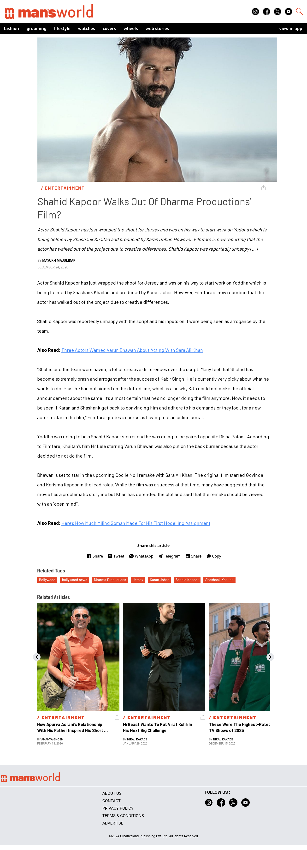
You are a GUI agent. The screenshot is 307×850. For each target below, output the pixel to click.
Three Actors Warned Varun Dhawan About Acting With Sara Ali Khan (132, 350)
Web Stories (157, 28)
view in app (290, 28)
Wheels (131, 28)
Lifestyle (62, 28)
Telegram (169, 556)
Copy (213, 556)
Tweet (116, 556)
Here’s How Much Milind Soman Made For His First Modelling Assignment (135, 523)
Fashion (11, 28)
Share (95, 556)
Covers (109, 28)
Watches (86, 28)
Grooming (37, 28)
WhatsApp (141, 556)
